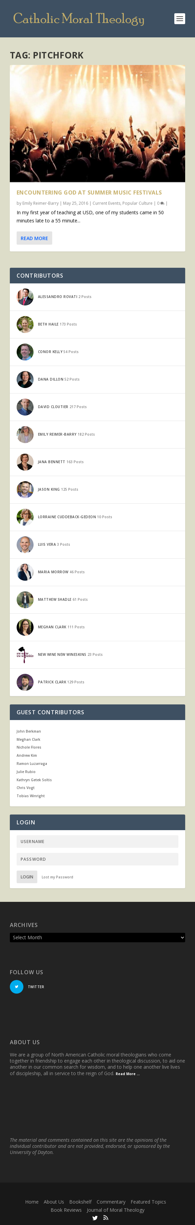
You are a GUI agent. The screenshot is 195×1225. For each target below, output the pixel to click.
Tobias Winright (31, 795)
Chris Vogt (26, 787)
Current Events (106, 203)
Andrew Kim (27, 755)
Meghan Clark (28, 739)
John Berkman (29, 731)
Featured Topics (148, 1201)
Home (32, 1201)
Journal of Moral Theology (115, 1210)
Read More (34, 237)
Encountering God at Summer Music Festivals (89, 192)
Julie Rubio (26, 771)
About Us (54, 1201)
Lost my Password (57, 877)
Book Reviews (66, 1210)
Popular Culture (137, 203)
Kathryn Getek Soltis (34, 779)
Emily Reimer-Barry (40, 203)
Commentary (111, 1201)
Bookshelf (80, 1201)
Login (27, 877)
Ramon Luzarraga (32, 763)
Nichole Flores (29, 747)
